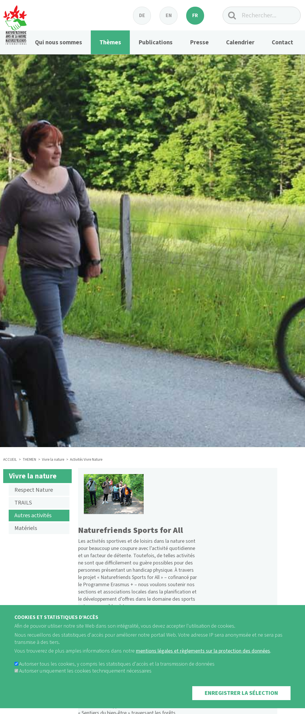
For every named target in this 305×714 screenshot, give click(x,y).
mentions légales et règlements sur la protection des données (203, 659)
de (142, 15)
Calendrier (240, 42)
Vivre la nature (53, 459)
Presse (199, 42)
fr (195, 15)
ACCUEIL (10, 459)
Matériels (25, 528)
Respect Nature (33, 490)
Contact (282, 42)
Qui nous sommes (58, 42)
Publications (155, 42)
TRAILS (23, 503)
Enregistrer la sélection (241, 701)
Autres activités (32, 515)
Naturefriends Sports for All (130, 530)
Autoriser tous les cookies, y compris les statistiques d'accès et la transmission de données (117, 672)
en (169, 15)
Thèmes (110, 42)
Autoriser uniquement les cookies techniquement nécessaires (85, 679)
